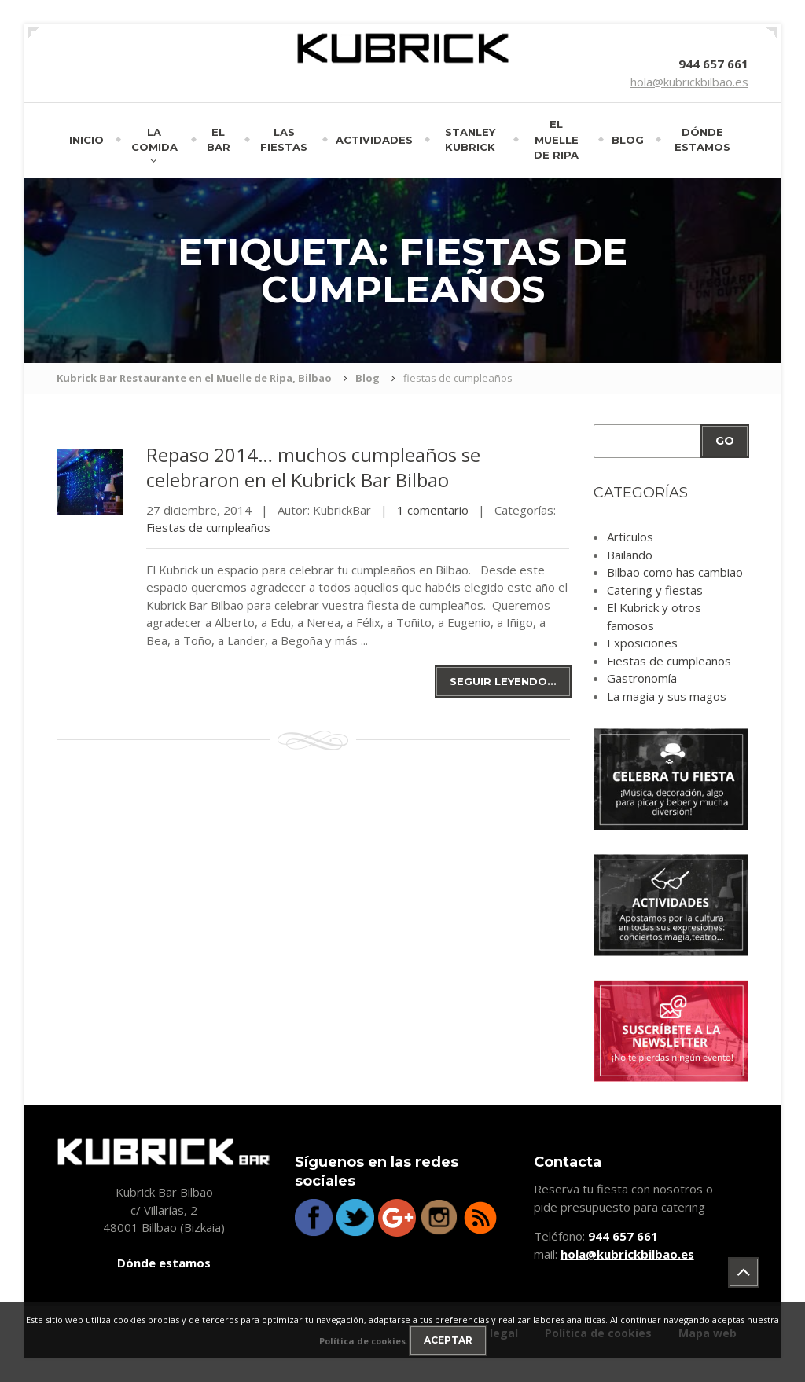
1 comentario (433, 510)
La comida (154, 140)
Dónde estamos (702, 140)
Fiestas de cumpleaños (208, 527)
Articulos (630, 536)
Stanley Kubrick (470, 140)
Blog (628, 140)
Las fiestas (283, 140)
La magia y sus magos (666, 696)
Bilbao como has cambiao (675, 572)
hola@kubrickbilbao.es (689, 82)
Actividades (374, 140)
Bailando (629, 555)
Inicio (86, 140)
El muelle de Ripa (556, 139)
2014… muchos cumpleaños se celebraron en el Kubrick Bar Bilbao (313, 467)
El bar (218, 140)
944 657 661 (713, 63)
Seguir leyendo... (503, 681)
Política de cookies (362, 1341)
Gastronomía (642, 678)
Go (724, 441)
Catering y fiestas (655, 590)
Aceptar (448, 1340)
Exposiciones (642, 643)
